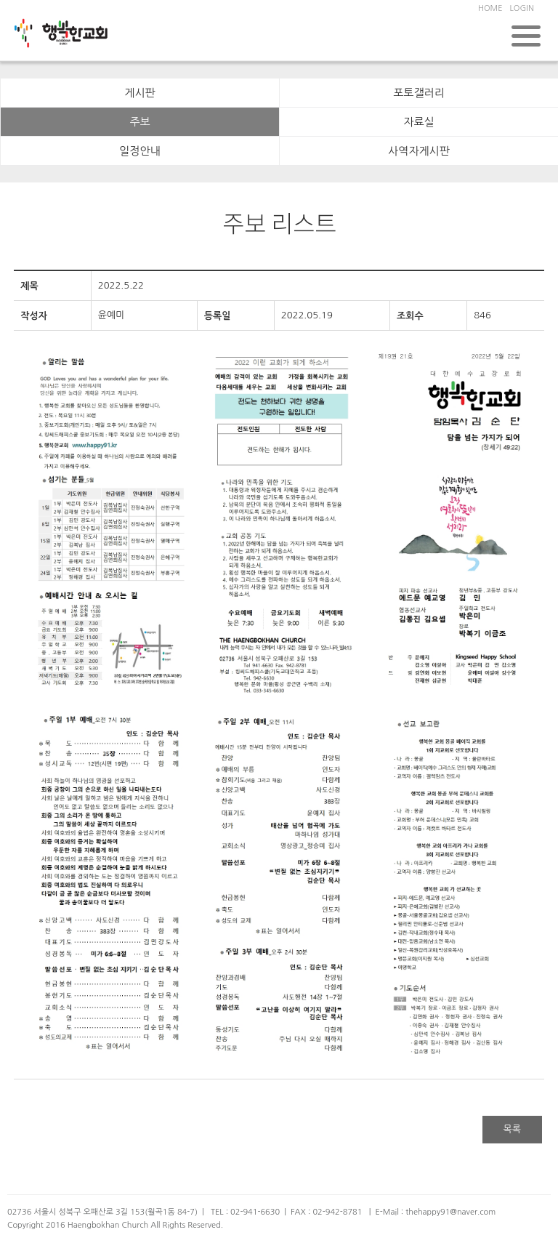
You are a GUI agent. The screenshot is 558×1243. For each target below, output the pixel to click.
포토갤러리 (419, 92)
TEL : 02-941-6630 (245, 1212)
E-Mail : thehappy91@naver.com (435, 1212)
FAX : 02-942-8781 (326, 1212)
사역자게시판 (419, 150)
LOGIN (522, 8)
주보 (139, 121)
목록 (512, 1129)
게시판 (139, 92)
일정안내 (139, 150)
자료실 (418, 121)
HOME (490, 8)
